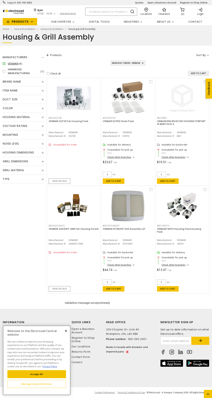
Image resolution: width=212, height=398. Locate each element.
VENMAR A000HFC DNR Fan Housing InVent (74, 228)
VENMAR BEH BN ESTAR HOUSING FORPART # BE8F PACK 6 (181, 123)
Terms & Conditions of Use (131, 392)
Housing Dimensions (18, 152)
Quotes (139, 2)
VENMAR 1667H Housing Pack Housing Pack (179, 230)
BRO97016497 (111, 225)
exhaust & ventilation (52, 29)
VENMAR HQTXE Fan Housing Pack (68, 121)
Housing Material (16, 117)
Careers (77, 362)
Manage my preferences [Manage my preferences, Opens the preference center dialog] (36, 384)
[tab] (23, 57)
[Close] (66, 331)
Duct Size (10, 99)
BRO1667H (163, 225)
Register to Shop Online (193, 2)
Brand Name (12, 82)
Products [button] (20, 21)
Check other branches (119, 157)
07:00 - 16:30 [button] (44, 13)
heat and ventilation (25, 29)
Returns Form (81, 351)
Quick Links (81, 322)
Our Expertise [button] (61, 21)
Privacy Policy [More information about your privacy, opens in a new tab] (49, 366)
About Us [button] (164, 21)
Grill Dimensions (15, 161)
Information (13, 322)
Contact (195, 21)
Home (6, 29)
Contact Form (81, 357)
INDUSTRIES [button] (131, 21)
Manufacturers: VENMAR (126, 63)
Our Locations (81, 346)
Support (11, 2)
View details (59, 181)
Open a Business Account (161, 2)
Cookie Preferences (105, 392)
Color (8, 108)
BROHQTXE (55, 117)
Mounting (10, 135)
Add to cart (113, 181)
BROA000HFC (57, 225)
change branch (68, 13)
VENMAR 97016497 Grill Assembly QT (124, 228)
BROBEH (162, 117)
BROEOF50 (109, 117)
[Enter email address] (176, 341)
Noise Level (11, 143)
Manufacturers (15, 57)
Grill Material (13, 170)
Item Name (10, 90)
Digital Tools (99, 21)
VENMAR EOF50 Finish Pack (118, 121)
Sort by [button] (201, 55)
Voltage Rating (15, 126)
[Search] (111, 12)
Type (6, 179)
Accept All (36, 374)
